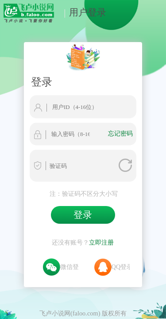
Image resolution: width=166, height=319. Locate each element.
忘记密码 (139, 100)
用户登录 (83, 12)
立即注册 (101, 198)
